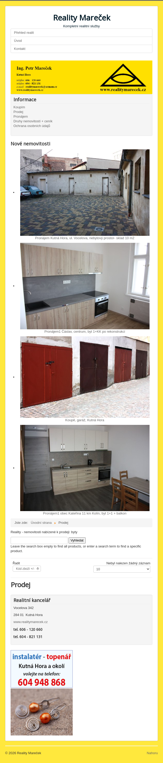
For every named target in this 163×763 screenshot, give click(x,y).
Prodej (18, 112)
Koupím (19, 107)
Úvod (18, 41)
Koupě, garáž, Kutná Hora (84, 420)
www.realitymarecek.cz (30, 622)
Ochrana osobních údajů (31, 126)
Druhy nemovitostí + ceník (33, 121)
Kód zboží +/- (25, 569)
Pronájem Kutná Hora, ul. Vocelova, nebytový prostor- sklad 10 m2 (85, 238)
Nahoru (152, 753)
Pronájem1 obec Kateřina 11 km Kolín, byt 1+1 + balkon (84, 513)
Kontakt (19, 49)
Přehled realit (24, 33)
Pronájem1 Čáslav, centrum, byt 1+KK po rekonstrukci (85, 331)
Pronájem (20, 116)
